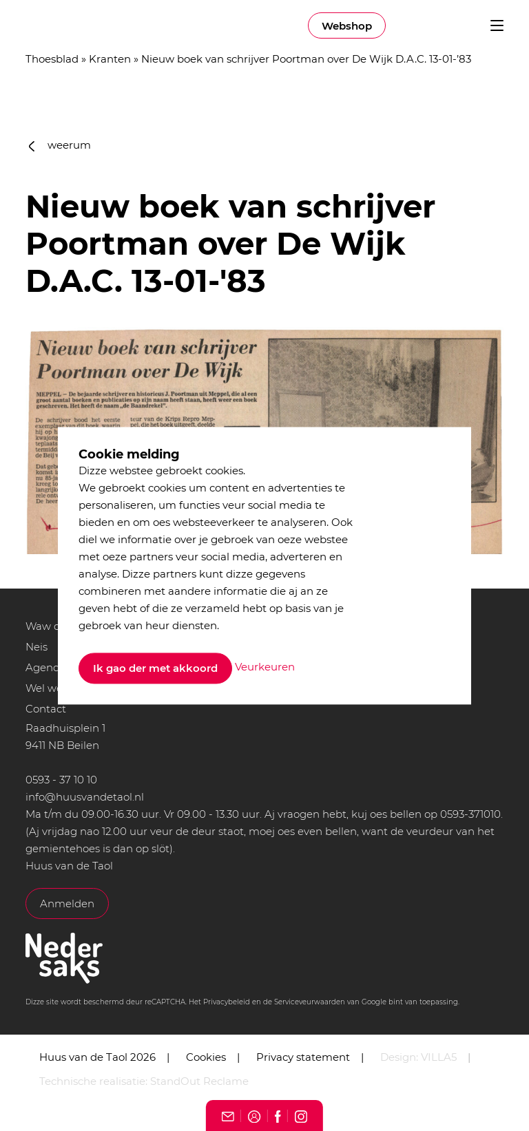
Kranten (110, 58)
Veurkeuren (265, 667)
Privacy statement (303, 1057)
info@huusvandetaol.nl (84, 796)
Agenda (45, 667)
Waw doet (51, 626)
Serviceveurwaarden (309, 1001)
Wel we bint (55, 688)
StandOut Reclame (199, 1081)
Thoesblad (52, 58)
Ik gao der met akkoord (155, 668)
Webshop (347, 25)
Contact (45, 708)
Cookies (206, 1057)
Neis (36, 646)
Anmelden (67, 903)
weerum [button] (60, 144)
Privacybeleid (226, 1001)
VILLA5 (439, 1057)
